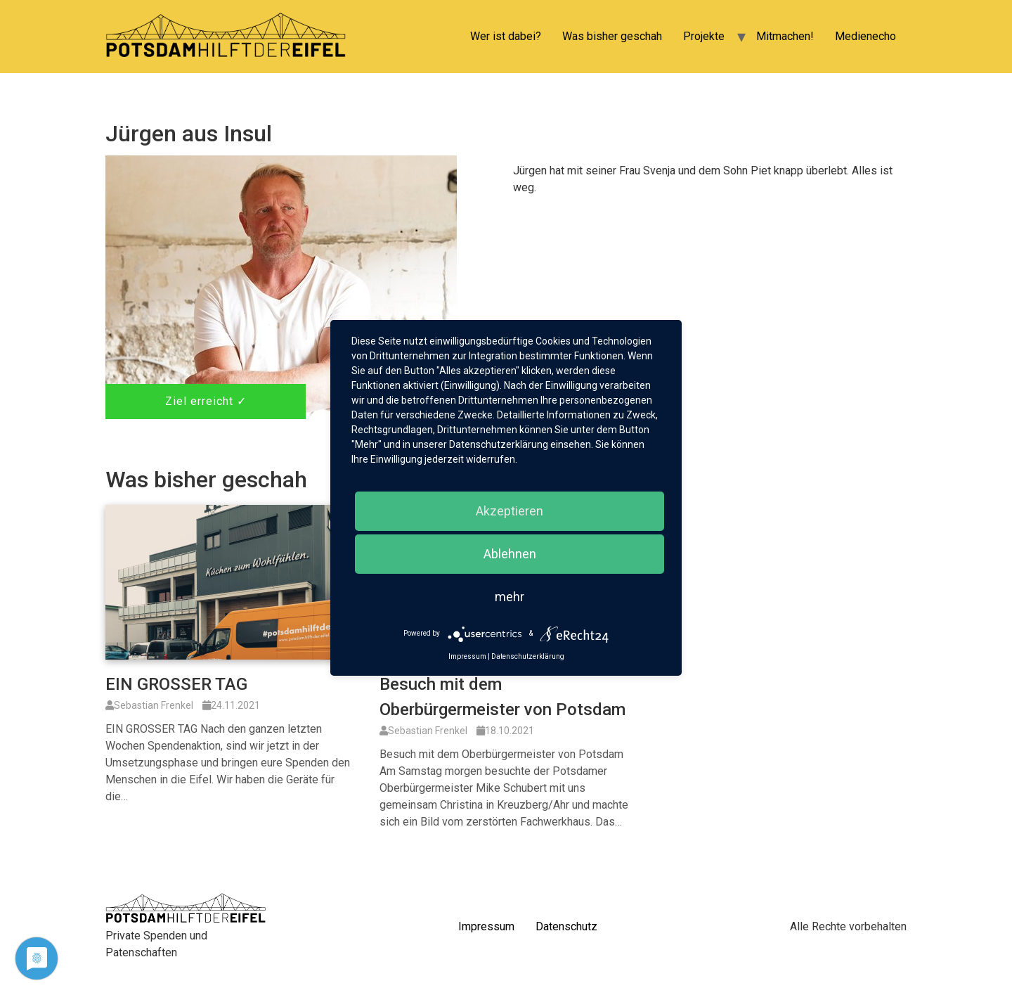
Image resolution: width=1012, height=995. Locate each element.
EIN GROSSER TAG (176, 684)
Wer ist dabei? (505, 36)
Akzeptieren (509, 510)
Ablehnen (510, 553)
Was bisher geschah (612, 36)
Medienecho (865, 36)
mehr (509, 596)
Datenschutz (566, 926)
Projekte (704, 36)
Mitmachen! (785, 36)
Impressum (486, 926)
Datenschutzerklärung (527, 656)
